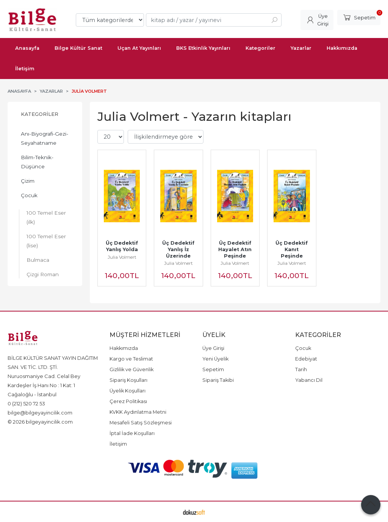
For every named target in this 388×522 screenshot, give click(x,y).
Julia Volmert (122, 257)
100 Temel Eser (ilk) (46, 217)
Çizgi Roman (43, 274)
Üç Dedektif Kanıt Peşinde (292, 249)
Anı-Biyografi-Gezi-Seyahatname (44, 138)
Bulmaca (38, 260)
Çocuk (29, 195)
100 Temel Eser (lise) (46, 240)
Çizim (27, 181)
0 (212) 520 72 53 (26, 403)
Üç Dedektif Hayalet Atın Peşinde (235, 249)
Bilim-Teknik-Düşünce (37, 161)
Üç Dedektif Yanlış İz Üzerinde (179, 249)
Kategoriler (39, 114)
